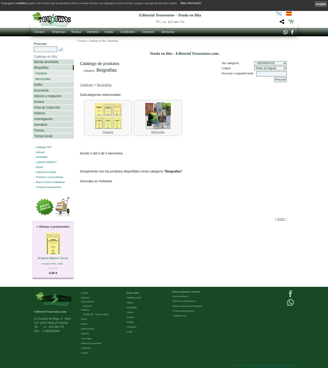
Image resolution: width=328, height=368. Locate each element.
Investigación (43, 119)
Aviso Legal (86, 338)
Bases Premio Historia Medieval (187, 306)
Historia (39, 113)
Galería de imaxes (46, 172)
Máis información (190, 3)
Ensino (39, 102)
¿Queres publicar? (46, 162)
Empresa (58, 32)
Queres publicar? (181, 296)
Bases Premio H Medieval (50, 182)
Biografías (41, 67)
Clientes (92, 32)
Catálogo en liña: (46, 56)
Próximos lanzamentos (48, 187)
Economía (41, 90)
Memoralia (42, 79)
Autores (40, 152)
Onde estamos (87, 301)
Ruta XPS (87, 306)
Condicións (127, 32)
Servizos (167, 32)
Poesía (39, 130)
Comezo (39, 32)
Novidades (42, 157)
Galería (84, 324)
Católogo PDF (179, 316)
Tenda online (132, 293)
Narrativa (40, 124)
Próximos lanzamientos (183, 311)
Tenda (75, 32)
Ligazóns (85, 333)
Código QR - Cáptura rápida (96, 314)
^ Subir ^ (280, 219)
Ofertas (129, 303)
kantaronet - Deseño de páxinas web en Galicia (273, 365)
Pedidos (130, 322)
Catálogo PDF (44, 147)
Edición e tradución (47, 96)
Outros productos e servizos (186, 292)
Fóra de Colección (47, 107)
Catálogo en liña (97, 41)
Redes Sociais (87, 329)
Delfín (38, 84)
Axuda (109, 32)
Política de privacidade (91, 343)
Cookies (84, 353)
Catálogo (86, 85)
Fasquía (41, 73)
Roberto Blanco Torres (53, 258)
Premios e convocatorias (49, 177)
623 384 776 (172, 22)
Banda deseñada (46, 62)
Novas (39, 167)
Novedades (131, 307)
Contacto (148, 32)
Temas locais (43, 136)
